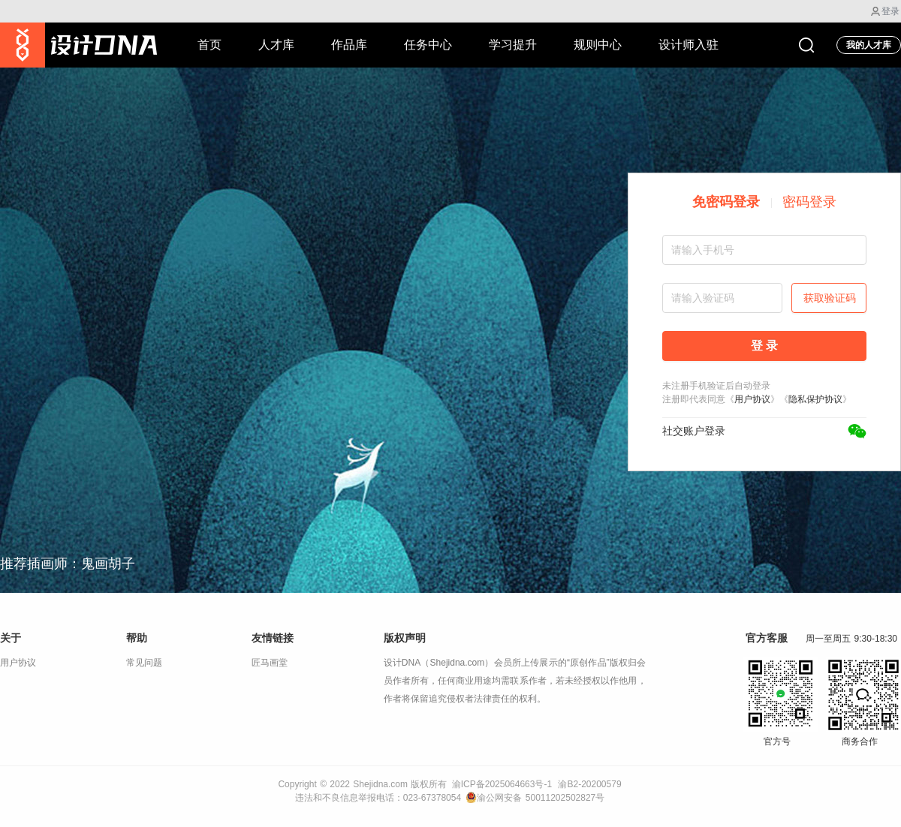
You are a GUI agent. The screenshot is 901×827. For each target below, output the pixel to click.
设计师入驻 (688, 44)
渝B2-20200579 (589, 784)
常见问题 (144, 662)
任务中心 (428, 44)
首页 (209, 44)
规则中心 (598, 44)
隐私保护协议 (815, 399)
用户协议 (752, 399)
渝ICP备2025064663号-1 (502, 784)
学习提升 (513, 44)
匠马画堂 (270, 662)
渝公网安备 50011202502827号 (535, 797)
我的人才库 (868, 45)
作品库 (349, 44)
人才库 (276, 44)
